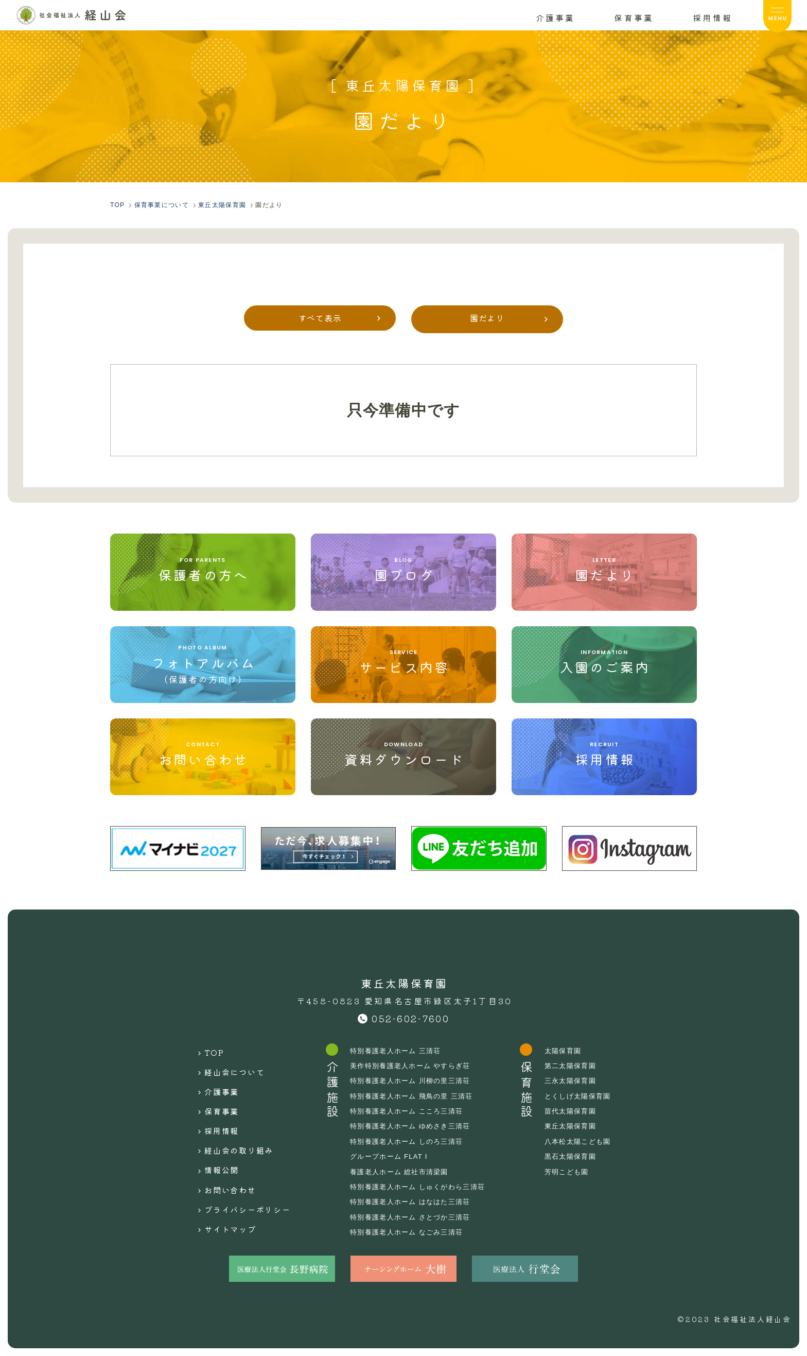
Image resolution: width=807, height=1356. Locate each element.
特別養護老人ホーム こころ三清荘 (410, 1111)
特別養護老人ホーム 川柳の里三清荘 (414, 1080)
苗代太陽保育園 (581, 1111)
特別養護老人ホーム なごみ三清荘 (410, 1232)
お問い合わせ (221, 1163)
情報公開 (211, 1147)
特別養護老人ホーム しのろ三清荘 (410, 1141)
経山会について (225, 1066)
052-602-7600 (410, 1018)
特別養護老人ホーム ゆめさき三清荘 (414, 1126)
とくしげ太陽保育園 (589, 1096)
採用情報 (211, 1115)
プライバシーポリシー (240, 1179)
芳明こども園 (577, 1172)
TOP (202, 1050)
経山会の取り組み (231, 1131)
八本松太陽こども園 (589, 1141)
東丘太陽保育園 (581, 1126)
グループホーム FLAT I (391, 1156)
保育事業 (211, 1099)
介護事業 (211, 1082)
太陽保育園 (573, 1050)
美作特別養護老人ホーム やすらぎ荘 (414, 1065)
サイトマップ (221, 1196)
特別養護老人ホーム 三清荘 (398, 1050)
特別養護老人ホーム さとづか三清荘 (414, 1217)
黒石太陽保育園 (581, 1156)
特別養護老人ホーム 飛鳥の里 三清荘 (415, 1096)
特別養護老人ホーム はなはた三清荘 (414, 1201)
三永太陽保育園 (581, 1080)
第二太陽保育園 (581, 1065)
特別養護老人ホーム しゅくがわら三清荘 (422, 1186)
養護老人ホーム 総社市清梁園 (402, 1172)
